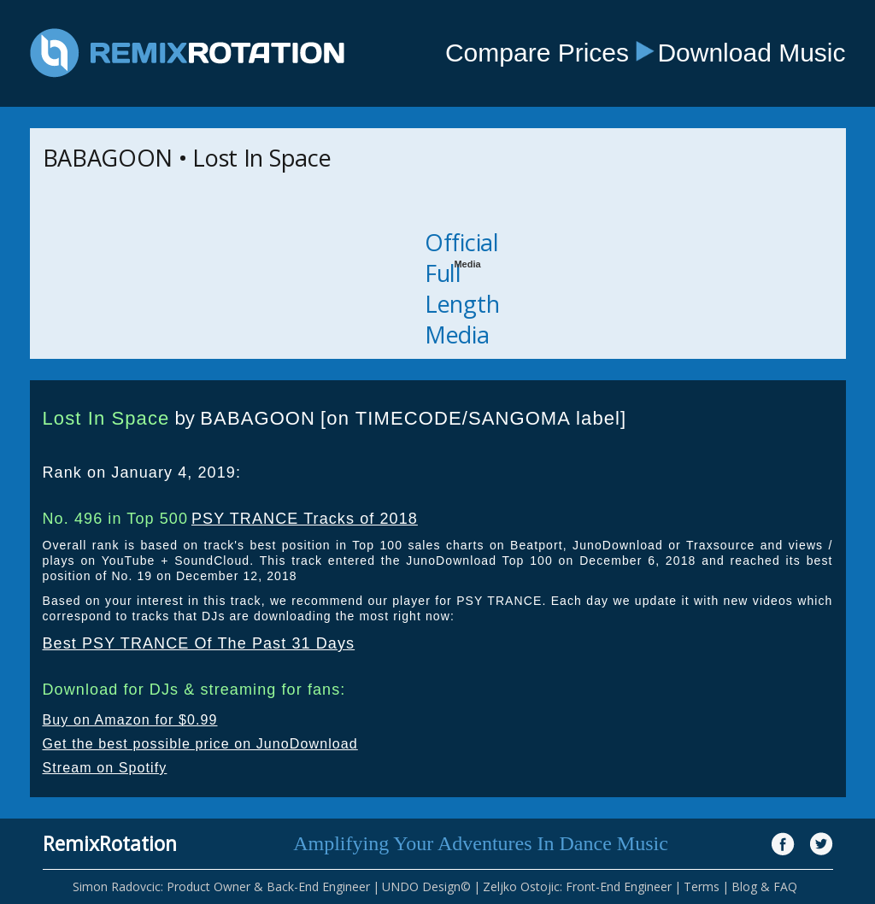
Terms (701, 886)
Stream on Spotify (105, 767)
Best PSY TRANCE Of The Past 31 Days (199, 643)
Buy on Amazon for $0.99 (130, 720)
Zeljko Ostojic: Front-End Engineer (577, 886)
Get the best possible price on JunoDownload (200, 744)
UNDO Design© (426, 886)
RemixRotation (110, 843)
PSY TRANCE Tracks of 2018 (304, 518)
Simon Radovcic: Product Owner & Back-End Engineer (221, 886)
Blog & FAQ (764, 886)
